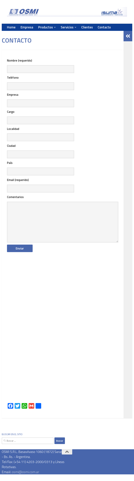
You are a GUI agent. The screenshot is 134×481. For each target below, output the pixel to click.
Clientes (87, 27)
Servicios (67, 27)
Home (11, 27)
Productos (45, 27)
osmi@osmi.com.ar (25, 478)
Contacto (104, 27)
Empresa (26, 27)
